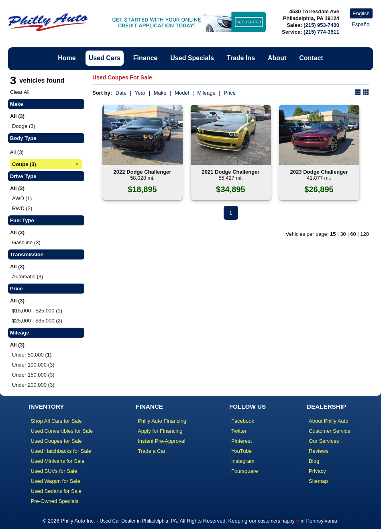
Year (140, 93)
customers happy (276, 521)
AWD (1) (22, 198)
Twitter (239, 431)
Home (66, 58)
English (361, 13)
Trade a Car (151, 451)
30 (343, 234)
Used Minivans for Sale (58, 461)
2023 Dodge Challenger (319, 172)
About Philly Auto (328, 421)
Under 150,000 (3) (33, 375)
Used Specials (192, 58)
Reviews (318, 451)
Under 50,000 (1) (31, 355)
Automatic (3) (27, 277)
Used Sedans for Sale (56, 491)
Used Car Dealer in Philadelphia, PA (138, 521)
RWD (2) (22, 208)
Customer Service (329, 431)
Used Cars (104, 58)
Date (121, 93)
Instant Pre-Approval (161, 441)
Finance (145, 58)
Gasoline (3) (26, 242)
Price (230, 93)
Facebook (242, 421)
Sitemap (318, 481)
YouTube (241, 451)
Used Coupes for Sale (56, 441)
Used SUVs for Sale (54, 471)
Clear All (19, 92)
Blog (314, 461)
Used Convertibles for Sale (62, 431)
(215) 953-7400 (321, 25)
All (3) (17, 152)
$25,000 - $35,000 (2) (37, 321)
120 (364, 234)
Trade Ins (241, 58)
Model (182, 93)
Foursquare (244, 471)
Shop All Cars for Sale (56, 421)
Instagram (243, 461)
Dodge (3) (23, 126)
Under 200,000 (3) (33, 385)
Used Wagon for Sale (55, 481)
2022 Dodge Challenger (142, 172)
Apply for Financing (160, 431)
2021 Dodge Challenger (231, 172)
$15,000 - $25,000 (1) (37, 311)
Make (160, 93)
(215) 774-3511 (321, 32)
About (277, 58)
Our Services (324, 441)
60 (353, 234)
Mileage (206, 93)
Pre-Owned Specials (55, 501)
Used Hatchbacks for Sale (61, 451)
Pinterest (241, 441)
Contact (311, 58)
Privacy (317, 471)
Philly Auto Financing (162, 421)
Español (361, 24)
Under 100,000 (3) (33, 365)
